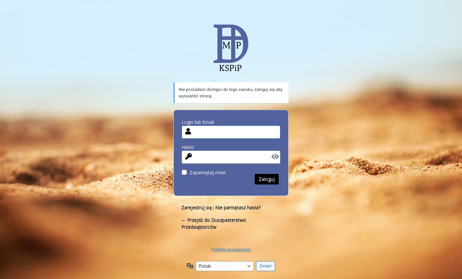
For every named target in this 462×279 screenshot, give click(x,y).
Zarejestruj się (196, 207)
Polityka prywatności (230, 249)
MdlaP (231, 52)
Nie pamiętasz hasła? (238, 207)
